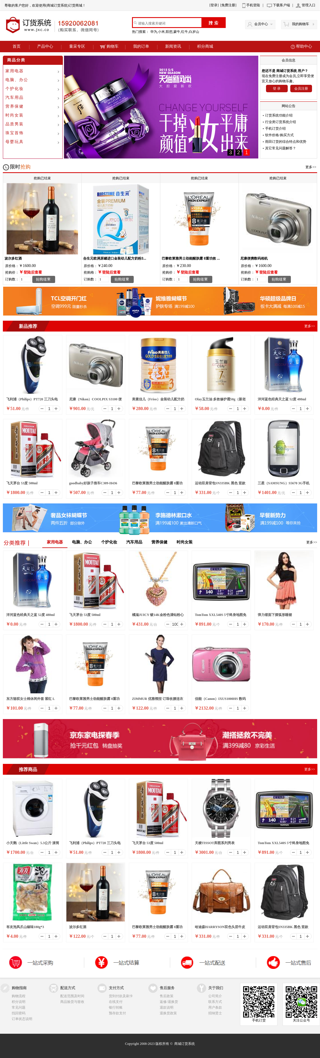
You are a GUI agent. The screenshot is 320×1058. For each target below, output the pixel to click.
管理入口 (308, 5)
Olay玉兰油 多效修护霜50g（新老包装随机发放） (220, 401)
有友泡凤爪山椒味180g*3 (25, 927)
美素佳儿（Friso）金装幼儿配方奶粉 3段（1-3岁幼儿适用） (158, 401)
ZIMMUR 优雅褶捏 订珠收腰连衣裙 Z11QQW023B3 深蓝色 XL (157, 700)
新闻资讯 (173, 46)
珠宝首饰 (14, 133)
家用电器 (14, 71)
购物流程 (18, 996)
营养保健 (14, 106)
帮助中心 (304, 46)
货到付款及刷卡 (121, 996)
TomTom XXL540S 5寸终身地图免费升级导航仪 (220, 616)
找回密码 (18, 1013)
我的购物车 (300, 24)
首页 (17, 46)
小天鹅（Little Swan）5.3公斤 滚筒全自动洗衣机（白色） (32, 844)
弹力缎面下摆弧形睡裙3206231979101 (275, 616)
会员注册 (301, 89)
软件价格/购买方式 (279, 135)
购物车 (109, 46)
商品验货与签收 (72, 1002)
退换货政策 (168, 1013)
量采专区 (77, 46)
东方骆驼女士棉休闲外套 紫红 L (30, 699)
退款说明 (166, 1007)
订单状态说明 (22, 1019)
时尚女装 (14, 115)
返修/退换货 (169, 1002)
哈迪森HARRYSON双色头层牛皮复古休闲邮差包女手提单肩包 (220, 928)
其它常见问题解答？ (280, 148)
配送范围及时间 (72, 996)
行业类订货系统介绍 (280, 122)
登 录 (277, 89)
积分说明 (18, 1002)
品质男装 (14, 124)
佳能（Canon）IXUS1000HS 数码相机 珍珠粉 (220, 700)
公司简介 (215, 996)
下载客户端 (281, 5)
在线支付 (116, 1002)
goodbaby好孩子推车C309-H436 (93, 483)
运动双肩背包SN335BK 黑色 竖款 (220, 483)
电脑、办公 (16, 80)
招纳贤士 (215, 1013)
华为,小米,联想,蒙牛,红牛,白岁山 (175, 32)
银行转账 (116, 1007)
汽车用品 (14, 97)
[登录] (214, 5)
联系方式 (215, 1002)
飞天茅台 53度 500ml (21, 483)
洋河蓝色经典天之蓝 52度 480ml (282, 399)
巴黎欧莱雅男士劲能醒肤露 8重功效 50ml (157, 485)
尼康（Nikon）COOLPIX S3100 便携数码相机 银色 (95, 401)
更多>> (310, 167)
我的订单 (141, 46)
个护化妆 (14, 89)
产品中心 (45, 46)
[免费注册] (228, 5)
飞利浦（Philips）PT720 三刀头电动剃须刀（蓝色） (32, 401)
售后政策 (166, 996)
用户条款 (215, 1007)
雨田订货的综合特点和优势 (285, 142)
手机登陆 (253, 5)
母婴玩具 (14, 142)
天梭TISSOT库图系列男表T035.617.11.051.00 (215, 844)
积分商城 (205, 46)
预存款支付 (117, 1013)
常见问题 (18, 1007)
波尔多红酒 (77, 927)
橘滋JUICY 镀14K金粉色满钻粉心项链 (158, 616)
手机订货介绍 (275, 129)
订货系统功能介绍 (279, 115)
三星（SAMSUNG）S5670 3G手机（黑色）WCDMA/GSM (283, 485)
